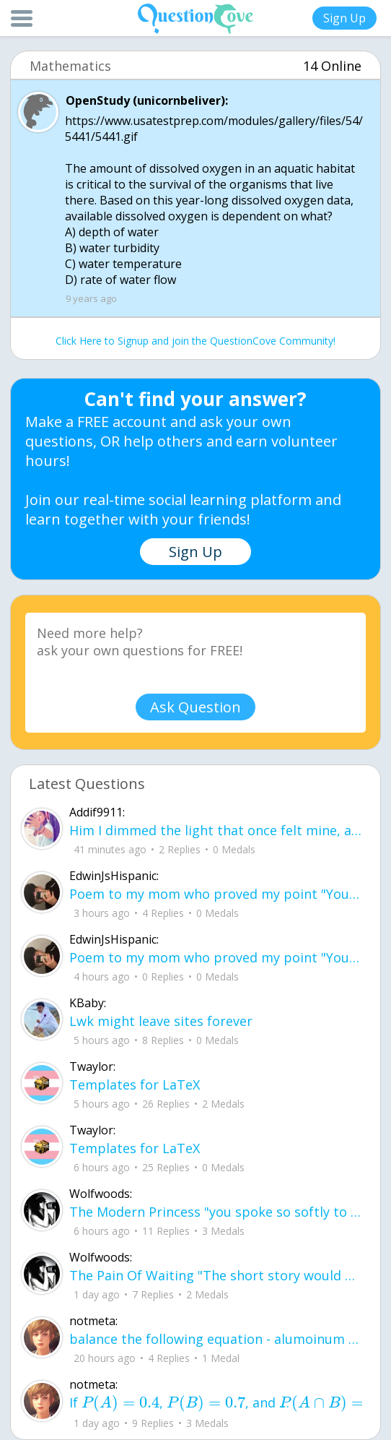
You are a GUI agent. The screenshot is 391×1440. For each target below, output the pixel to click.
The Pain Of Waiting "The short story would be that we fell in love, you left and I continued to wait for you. (216, 1275)
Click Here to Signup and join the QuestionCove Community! (195, 341)
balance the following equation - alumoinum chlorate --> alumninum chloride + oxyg (216, 1339)
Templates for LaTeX (134, 1084)
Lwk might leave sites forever (160, 1021)
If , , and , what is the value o (216, 1403)
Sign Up (344, 18)
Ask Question (195, 707)
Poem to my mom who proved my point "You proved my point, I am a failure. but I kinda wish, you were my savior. (216, 893)
